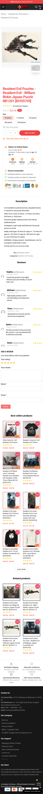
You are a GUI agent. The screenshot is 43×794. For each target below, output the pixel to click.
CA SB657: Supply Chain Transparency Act (17, 733)
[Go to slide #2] (27, 79)
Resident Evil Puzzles (9, 18)
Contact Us (6, 753)
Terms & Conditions (8, 723)
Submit (5, 407)
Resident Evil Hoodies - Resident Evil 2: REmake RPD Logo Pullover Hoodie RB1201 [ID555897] (31, 553)
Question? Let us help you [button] (32, 791)
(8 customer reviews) (20, 106)
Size (4, 114)
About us (5, 720)
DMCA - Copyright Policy (10, 729)
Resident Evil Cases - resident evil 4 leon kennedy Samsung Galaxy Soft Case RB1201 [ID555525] (30, 515)
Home (3, 14)
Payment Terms (7, 746)
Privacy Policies (7, 726)
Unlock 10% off (39, 784)
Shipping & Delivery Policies (11, 743)
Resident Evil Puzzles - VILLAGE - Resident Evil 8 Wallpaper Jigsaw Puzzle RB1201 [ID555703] (31, 643)
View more (21, 569)
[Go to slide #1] (15, 79)
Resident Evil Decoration (18, 14)
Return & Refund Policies (10, 749)
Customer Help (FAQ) (9, 756)
